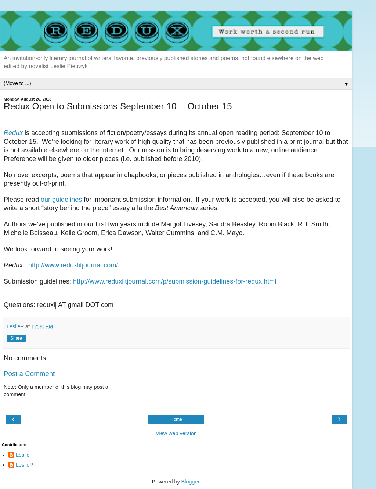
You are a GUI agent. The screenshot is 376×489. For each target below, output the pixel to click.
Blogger (190, 482)
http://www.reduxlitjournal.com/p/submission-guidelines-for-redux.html (174, 281)
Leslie (23, 455)
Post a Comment (29, 373)
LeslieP (24, 465)
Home (176, 419)
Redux (13, 132)
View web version (176, 433)
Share (16, 338)
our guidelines (61, 199)
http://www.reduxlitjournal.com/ (73, 265)
